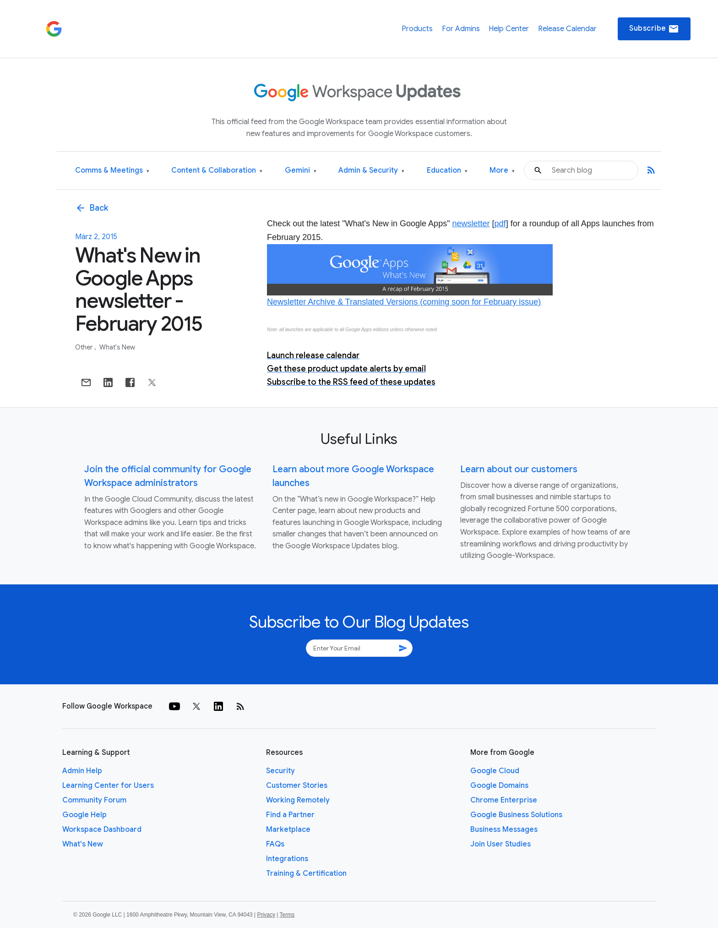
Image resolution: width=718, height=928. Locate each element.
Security (280, 770)
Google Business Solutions (516, 814)
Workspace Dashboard (101, 829)
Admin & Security (371, 170)
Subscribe (654, 28)
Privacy (266, 915)
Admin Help (82, 770)
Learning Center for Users (108, 785)
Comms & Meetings (112, 170)
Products (417, 28)
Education (447, 170)
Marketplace (288, 829)
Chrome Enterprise (503, 800)
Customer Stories (296, 785)
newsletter (471, 223)
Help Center (509, 28)
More (502, 170)
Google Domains (499, 785)
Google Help (84, 814)
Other (84, 347)
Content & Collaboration (216, 170)
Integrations (287, 858)
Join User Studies (500, 844)
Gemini (300, 170)
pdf (500, 223)
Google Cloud (494, 770)
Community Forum (94, 800)
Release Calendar (567, 28)
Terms (286, 915)
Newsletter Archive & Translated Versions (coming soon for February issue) (404, 301)
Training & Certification (306, 873)
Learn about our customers (518, 469)
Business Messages (504, 829)
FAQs (275, 844)
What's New (117, 347)
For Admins (461, 28)
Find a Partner (290, 814)
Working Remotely (298, 800)
